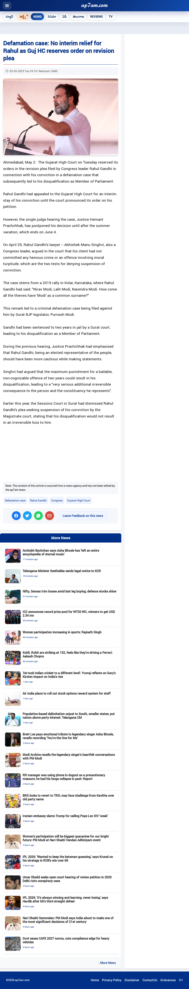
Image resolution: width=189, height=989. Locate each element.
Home (95, 980)
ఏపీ (64, 16)
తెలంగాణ (78, 16)
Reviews (96, 16)
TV (111, 16)
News (37, 16)
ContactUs (149, 980)
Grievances (168, 980)
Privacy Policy (111, 980)
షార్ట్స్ (22, 16)
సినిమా (52, 16)
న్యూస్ (9, 16)
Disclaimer (132, 980)
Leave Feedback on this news (83, 516)
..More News (107, 963)
